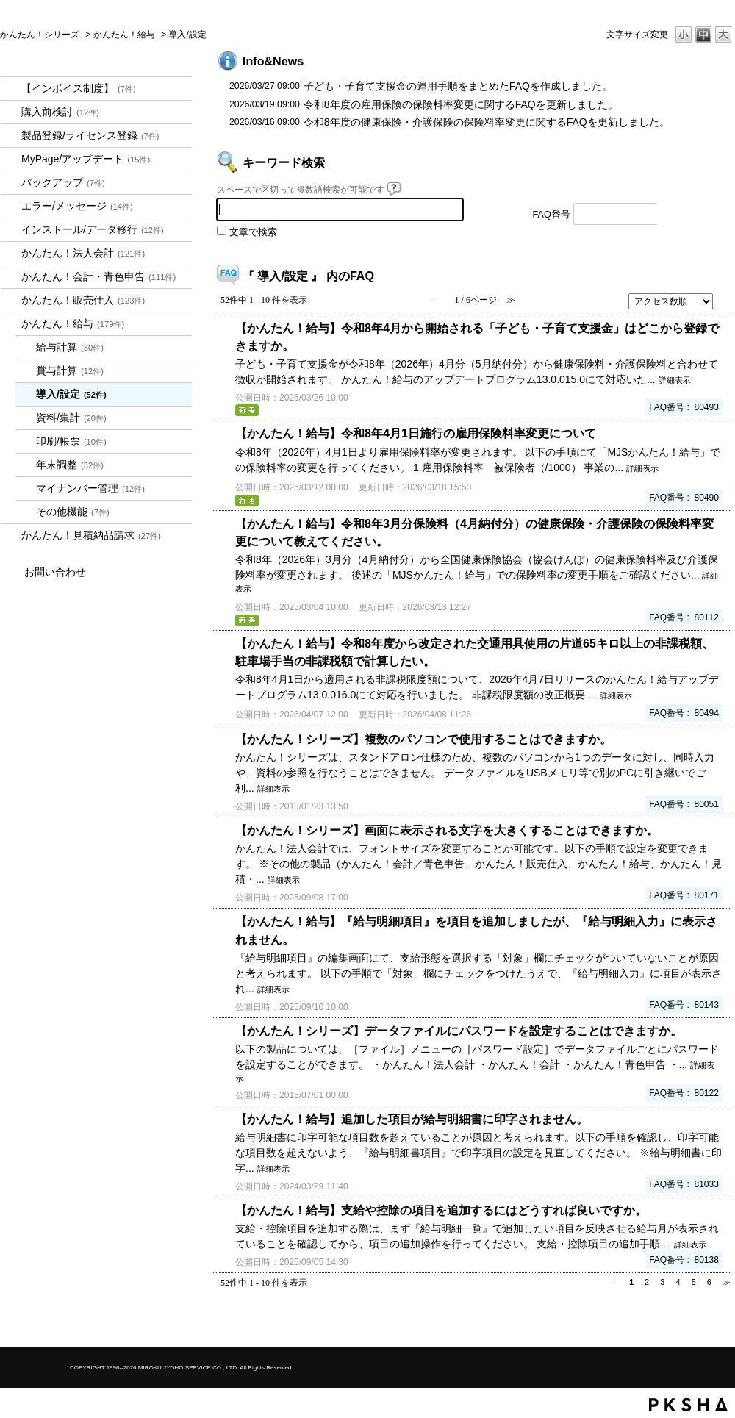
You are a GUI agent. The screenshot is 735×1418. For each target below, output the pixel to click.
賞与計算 (70, 370)
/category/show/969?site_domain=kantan (11, 535)
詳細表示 (675, 380)
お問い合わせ (55, 572)
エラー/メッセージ (77, 206)
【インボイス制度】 (78, 88)
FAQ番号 (551, 215)
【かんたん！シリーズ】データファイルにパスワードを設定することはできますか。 (458, 1030)
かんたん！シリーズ (39, 34)
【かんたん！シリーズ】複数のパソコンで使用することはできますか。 (423, 738)
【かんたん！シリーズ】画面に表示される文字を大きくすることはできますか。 (447, 830)
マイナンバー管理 (90, 488)
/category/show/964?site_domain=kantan (11, 300)
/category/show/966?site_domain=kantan (11, 324)
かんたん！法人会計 (83, 253)
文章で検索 (253, 232)
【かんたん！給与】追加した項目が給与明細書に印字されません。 (411, 1118)
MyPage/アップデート (85, 159)
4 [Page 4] (677, 1282)
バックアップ (63, 182)
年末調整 (70, 464)
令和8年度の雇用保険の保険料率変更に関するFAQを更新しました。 (461, 104)
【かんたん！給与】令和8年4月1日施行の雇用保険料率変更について (415, 433)
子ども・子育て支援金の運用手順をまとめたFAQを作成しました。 (458, 86)
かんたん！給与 (124, 34)
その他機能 (73, 512)
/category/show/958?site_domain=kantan (11, 276)
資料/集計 (71, 417)
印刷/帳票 (71, 441)
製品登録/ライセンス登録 (90, 135)
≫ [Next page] (727, 1282)
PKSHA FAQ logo (688, 1404)
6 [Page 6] (709, 1282)
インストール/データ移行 (92, 229)
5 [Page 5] (694, 1282)
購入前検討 (60, 112)
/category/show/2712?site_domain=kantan (11, 253)
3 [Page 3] (662, 1282)
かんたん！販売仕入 (83, 300)
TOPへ (698, 1323)
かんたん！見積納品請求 (91, 535)
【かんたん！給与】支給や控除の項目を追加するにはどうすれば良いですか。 (441, 1210)
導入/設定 (71, 394)
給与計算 (70, 347)
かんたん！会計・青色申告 (98, 276)
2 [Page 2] (647, 1282)
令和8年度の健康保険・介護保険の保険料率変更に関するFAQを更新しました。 (487, 122)
